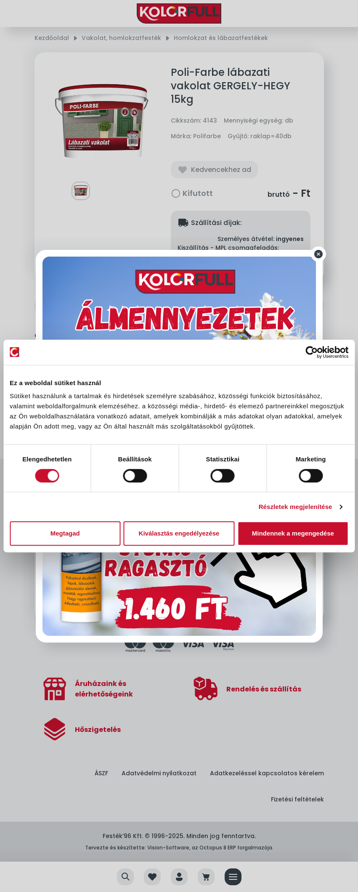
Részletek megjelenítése (295, 506)
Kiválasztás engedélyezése (179, 533)
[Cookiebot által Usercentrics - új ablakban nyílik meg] (311, 352)
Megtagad (65, 533)
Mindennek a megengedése (293, 533)
